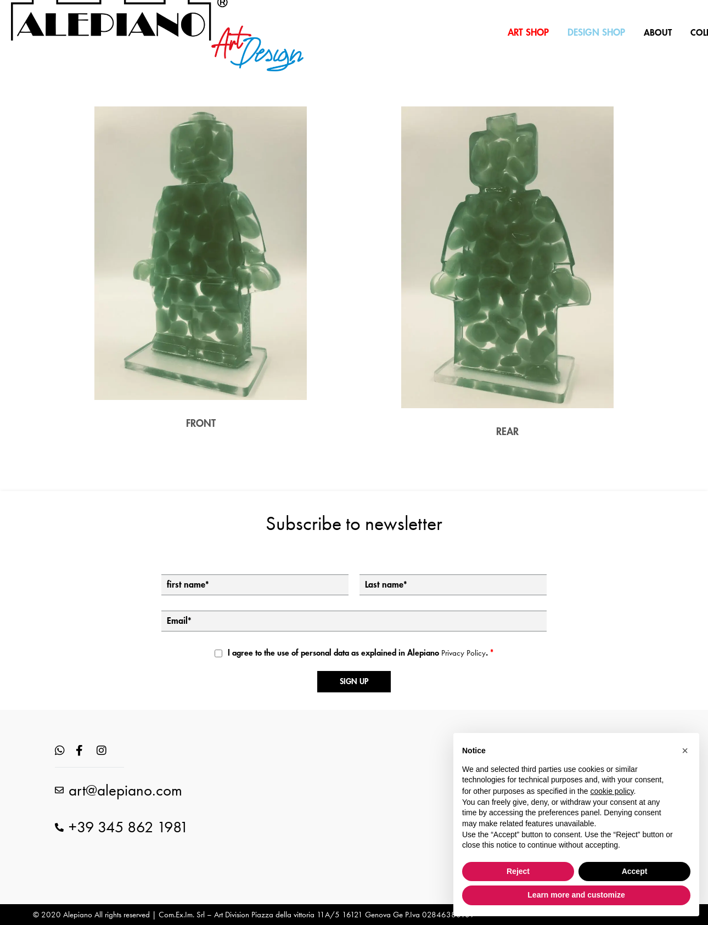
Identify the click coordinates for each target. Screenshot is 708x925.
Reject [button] (518, 871)
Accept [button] (635, 871)
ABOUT (658, 33)
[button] (685, 750)
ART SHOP (528, 32)
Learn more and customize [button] (576, 894)
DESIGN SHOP (596, 32)
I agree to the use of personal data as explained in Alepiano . (360, 652)
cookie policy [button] (611, 791)
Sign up (354, 681)
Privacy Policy (463, 652)
